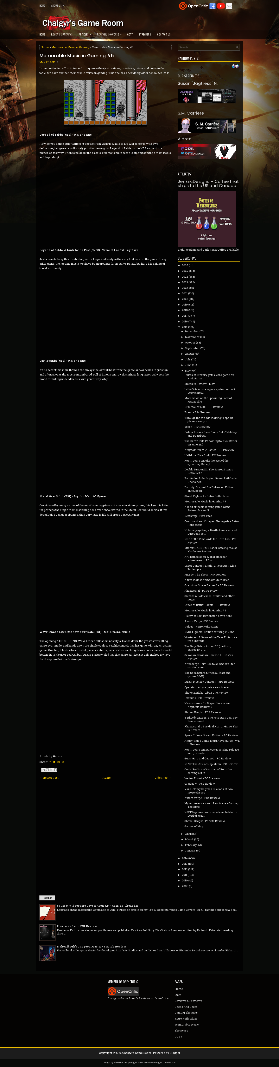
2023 (185, 282)
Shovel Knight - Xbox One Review (206, 692)
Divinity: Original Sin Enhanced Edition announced (209, 489)
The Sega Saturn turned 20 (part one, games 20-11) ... (207, 674)
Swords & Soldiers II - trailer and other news (209, 597)
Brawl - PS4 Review (197, 412)
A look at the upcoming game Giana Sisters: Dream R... (207, 508)
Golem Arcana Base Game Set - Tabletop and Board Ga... (210, 433)
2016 (185, 321)
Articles (86, 33)
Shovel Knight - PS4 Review (202, 712)
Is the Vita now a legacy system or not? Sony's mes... (209, 390)
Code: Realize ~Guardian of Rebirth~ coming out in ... (208, 771)
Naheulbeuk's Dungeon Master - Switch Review (91, 946)
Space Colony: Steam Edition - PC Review (211, 735)
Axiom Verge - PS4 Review (202, 798)
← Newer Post (48, 777)
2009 (185, 886)
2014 (185, 858)
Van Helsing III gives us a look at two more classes (208, 790)
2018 (185, 310)
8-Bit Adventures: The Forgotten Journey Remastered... (211, 719)
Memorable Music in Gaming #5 (76, 55)
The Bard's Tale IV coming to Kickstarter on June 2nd (210, 442)
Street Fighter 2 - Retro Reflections (206, 496)
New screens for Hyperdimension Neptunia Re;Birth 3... (207, 705)
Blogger (175, 1053)
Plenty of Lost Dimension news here (208, 616)
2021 (185, 293)
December (192, 331)
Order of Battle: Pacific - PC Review (207, 605)
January (190, 850)
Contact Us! (164, 34)
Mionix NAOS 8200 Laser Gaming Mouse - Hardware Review (211, 549)
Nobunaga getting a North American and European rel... (210, 531)
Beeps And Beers (186, 1007)
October (190, 342)
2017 (185, 315)
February (191, 845)
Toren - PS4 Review (197, 427)
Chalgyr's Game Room (136, 1053)
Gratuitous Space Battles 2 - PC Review (209, 585)
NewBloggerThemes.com (162, 1062)
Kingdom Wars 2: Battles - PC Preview (209, 450)
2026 (185, 265)
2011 (184, 875)
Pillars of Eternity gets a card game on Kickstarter (209, 376)
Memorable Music (187, 1024)
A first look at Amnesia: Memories (206, 580)
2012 (185, 869)
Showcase (181, 1030)
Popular (47, 897)
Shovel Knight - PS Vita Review (204, 821)
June (188, 365)
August (189, 353)
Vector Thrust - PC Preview (202, 778)
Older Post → (163, 777)
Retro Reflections (186, 1018)
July (188, 359)
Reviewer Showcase (110, 33)
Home (42, 5)
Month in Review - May (199, 384)
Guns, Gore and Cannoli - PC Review (207, 758)
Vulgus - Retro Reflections (201, 626)
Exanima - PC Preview (199, 698)
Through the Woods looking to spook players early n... (208, 419)
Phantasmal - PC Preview (201, 590)
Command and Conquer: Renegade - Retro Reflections (211, 523)
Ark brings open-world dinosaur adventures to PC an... (205, 558)
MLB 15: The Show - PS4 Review (205, 574)
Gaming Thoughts (186, 1012)
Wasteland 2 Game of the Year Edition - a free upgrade (210, 639)
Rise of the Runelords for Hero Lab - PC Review (210, 540)
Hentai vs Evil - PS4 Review (77, 926)
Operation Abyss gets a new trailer (206, 687)
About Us (58, 4)
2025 (185, 271)
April (188, 834)
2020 (185, 299)
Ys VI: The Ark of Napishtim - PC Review (211, 764)
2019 (185, 304)
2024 (185, 276)
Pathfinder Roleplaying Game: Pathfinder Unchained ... (210, 480)
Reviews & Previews (62, 34)
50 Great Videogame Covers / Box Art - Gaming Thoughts (97, 905)
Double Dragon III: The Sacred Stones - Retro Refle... (209, 471)
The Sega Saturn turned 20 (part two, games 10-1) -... (207, 647)
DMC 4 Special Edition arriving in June (209, 632)
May (188, 370)
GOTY (130, 34)
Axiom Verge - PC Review (201, 621)
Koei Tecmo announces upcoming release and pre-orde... (211, 751)
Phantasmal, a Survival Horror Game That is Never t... (211, 728)
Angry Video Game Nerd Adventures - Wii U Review (212, 742)
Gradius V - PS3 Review (199, 783)
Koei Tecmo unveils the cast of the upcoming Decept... (206, 462)
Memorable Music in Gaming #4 (205, 610)
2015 (185, 327)
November (192, 337)
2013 (185, 864)
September (192, 348)
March (189, 839)
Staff (178, 995)
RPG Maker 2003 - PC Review (203, 407)
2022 (185, 288)
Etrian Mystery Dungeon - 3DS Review (209, 681)
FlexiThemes (120, 1062)
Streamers (145, 34)
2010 (185, 880)
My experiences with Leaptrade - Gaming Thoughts (211, 805)
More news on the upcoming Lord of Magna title (208, 399)
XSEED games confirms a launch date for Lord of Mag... (210, 813)
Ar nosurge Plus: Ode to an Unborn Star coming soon (209, 665)
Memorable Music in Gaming (70, 47)
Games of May (193, 826)
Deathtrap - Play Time (198, 516)
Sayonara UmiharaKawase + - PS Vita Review (208, 656)
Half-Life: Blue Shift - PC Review (205, 455)
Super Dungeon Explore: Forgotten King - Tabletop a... (211, 567)
